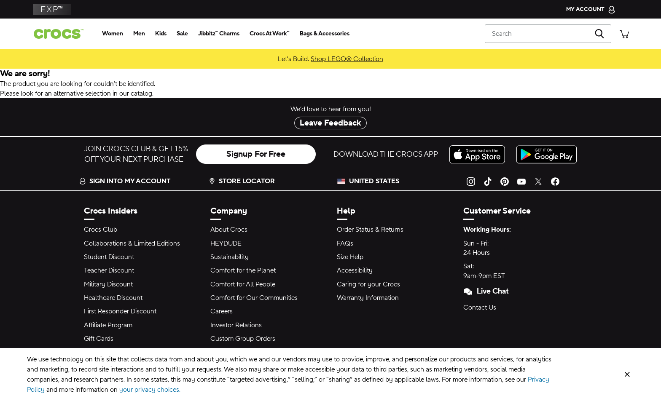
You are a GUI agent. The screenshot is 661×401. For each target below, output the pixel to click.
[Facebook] (555, 181)
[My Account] (591, 9)
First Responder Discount (120, 311)
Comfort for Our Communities (254, 298)
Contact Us (479, 307)
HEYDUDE (226, 243)
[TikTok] (488, 181)
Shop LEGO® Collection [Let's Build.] (347, 59)
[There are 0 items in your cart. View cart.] (624, 33)
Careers (221, 311)
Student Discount (109, 257)
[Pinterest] (504, 181)
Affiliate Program (108, 325)
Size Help (350, 257)
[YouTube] (521, 181)
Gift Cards (98, 338)
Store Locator (242, 181)
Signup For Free (255, 154)
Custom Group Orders (242, 338)
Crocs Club (100, 229)
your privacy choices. (149, 389)
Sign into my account (124, 181)
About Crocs (228, 229)
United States (374, 181)
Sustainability (229, 257)
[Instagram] (471, 181)
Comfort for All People (242, 284)
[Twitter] (538, 181)
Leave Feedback (330, 123)
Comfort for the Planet (243, 270)
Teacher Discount (109, 270)
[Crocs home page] (62, 34)
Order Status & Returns (370, 229)
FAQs (345, 243)
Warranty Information (368, 298)
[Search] (548, 33)
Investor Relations (236, 325)
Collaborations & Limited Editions (132, 243)
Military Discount (108, 284)
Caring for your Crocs (368, 284)
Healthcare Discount (113, 298)
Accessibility (355, 270)
